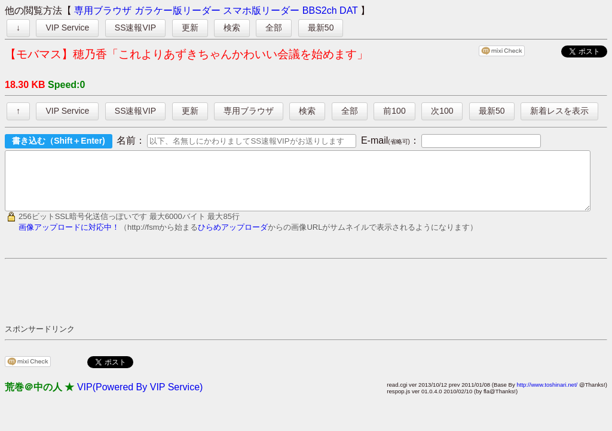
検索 (232, 27)
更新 (190, 27)
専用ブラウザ (102, 10)
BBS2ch (319, 10)
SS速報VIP (135, 27)
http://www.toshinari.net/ (546, 395)
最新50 (321, 27)
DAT (348, 10)
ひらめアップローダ (233, 237)
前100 (394, 111)
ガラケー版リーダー (177, 10)
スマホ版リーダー (261, 10)
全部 (273, 27)
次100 (442, 111)
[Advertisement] (222, 302)
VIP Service (67, 27)
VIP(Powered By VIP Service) (140, 398)
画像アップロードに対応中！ (69, 237)
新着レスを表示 (559, 111)
